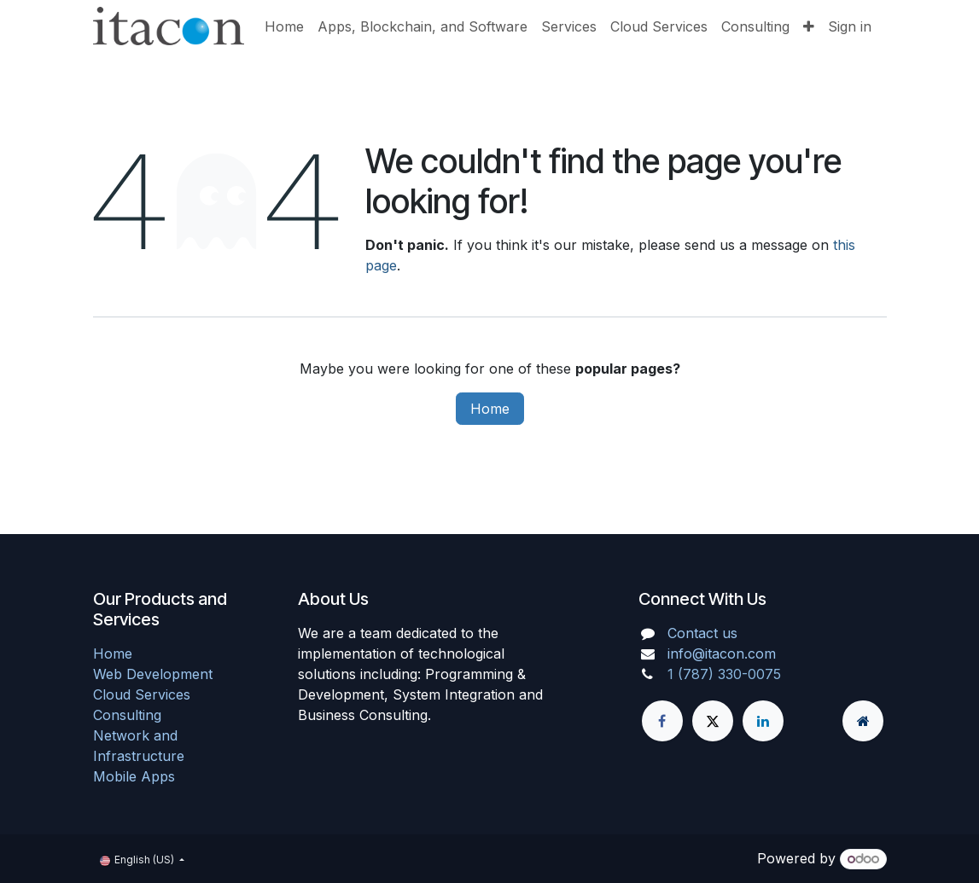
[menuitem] (284, 26)
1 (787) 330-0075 (724, 674)
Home (490, 408)
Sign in (849, 26)
